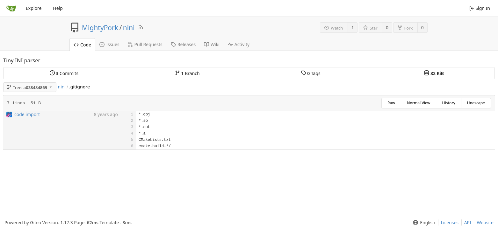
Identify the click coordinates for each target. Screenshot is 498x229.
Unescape (476, 103)
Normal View (418, 103)
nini (129, 27)
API (467, 222)
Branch (187, 73)
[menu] (422, 222)
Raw (391, 103)
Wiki (212, 44)
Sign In (479, 8)
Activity (238, 44)
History (448, 103)
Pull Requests (145, 44)
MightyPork (100, 27)
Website (485, 222)
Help (58, 8)
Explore (33, 8)
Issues (109, 44)
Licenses (450, 222)
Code (82, 45)
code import (27, 114)
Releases (183, 44)
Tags (311, 73)
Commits (64, 73)
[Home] (11, 8)
